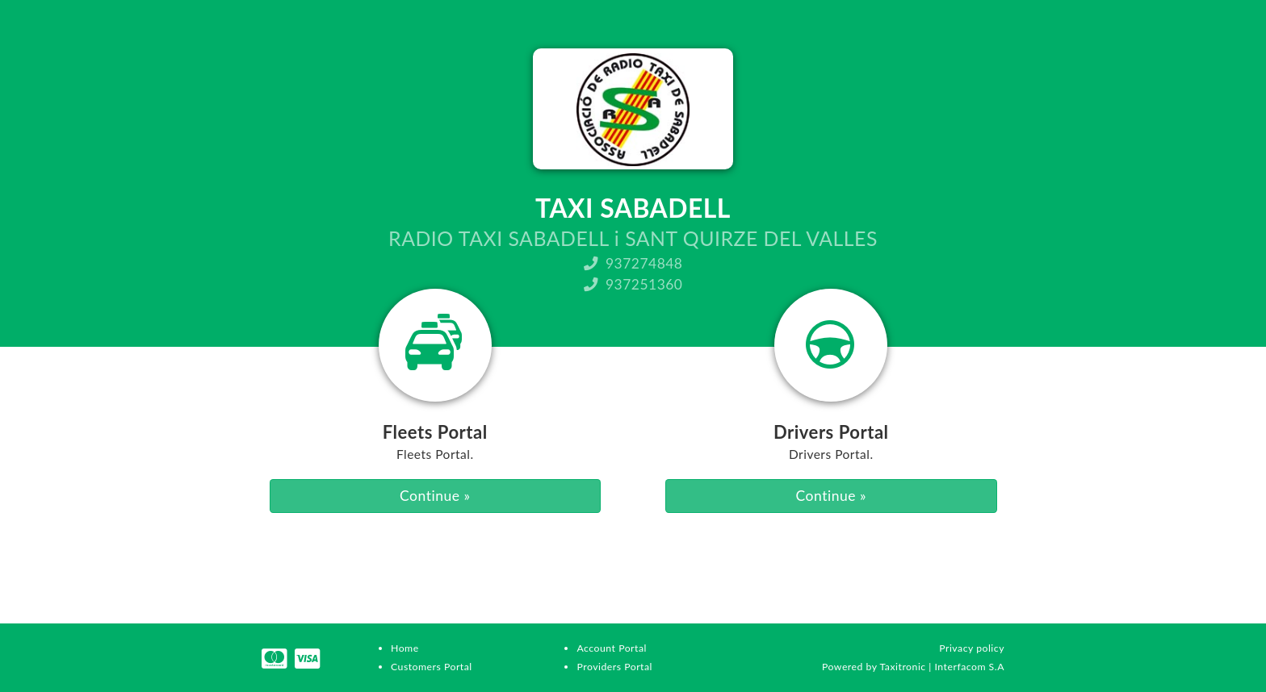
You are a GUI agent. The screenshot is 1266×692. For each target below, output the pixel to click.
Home (405, 648)
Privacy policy (971, 648)
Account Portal (611, 648)
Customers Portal (431, 667)
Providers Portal (614, 667)
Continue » (435, 495)
